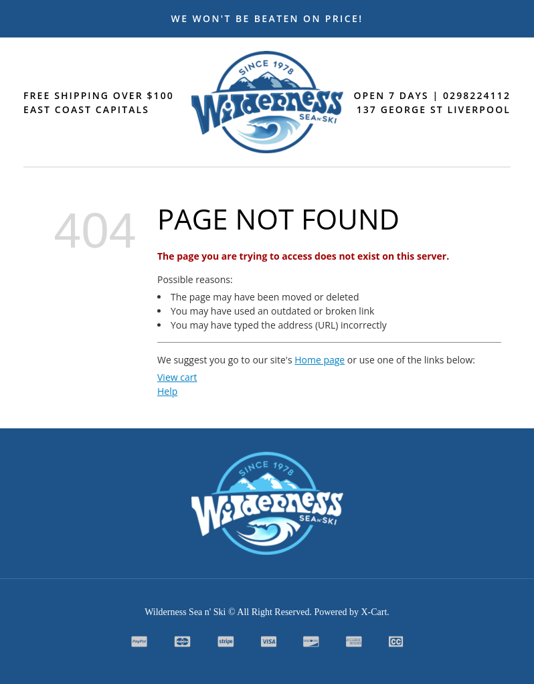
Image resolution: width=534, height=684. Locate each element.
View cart (177, 377)
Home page (319, 359)
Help (167, 391)
